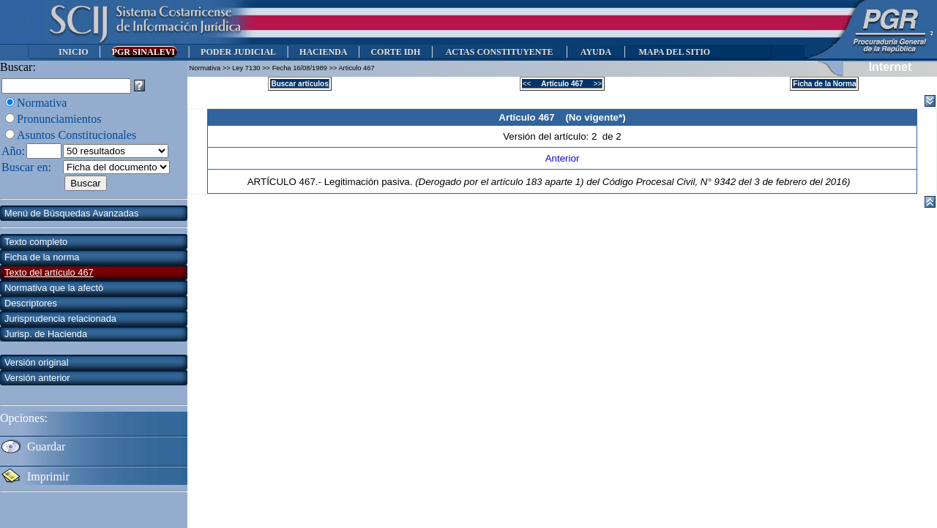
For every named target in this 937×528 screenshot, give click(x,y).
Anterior (562, 158)
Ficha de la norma (41, 257)
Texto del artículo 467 (49, 272)
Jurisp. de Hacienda (45, 333)
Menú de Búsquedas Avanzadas (71, 213)
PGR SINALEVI (144, 52)
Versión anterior (37, 377)
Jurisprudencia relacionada (60, 318)
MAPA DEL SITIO (674, 52)
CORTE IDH (395, 52)
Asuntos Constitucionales (76, 135)
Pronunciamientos (59, 119)
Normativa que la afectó (53, 287)
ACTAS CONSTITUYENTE (499, 52)
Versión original (36, 362)
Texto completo (35, 241)
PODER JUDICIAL (238, 52)
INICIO (74, 52)
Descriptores (30, 303)
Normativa (42, 103)
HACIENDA (323, 52)
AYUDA (595, 52)
